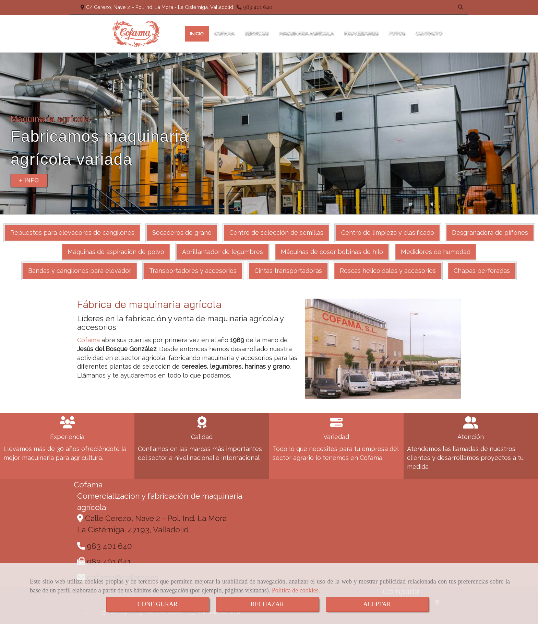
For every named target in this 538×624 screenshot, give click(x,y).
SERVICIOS (256, 33)
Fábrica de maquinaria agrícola (149, 304)
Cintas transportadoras (288, 270)
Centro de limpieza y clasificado (387, 232)
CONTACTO (431, 33)
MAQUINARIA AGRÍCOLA (306, 33)
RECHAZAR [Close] (267, 604)
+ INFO (29, 180)
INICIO (197, 33)
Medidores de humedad (435, 251)
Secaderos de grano (182, 232)
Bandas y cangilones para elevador (79, 270)
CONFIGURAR (158, 604)
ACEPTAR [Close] (377, 604)
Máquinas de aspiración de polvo (116, 251)
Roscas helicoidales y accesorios (388, 270)
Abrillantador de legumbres (222, 251)
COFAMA (224, 33)
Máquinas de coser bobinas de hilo (332, 251)
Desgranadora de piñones (490, 232)
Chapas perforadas (482, 270)
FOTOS (397, 33)
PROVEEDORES (361, 33)
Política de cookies (295, 590)
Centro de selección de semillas (276, 232)
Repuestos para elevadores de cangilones (72, 232)
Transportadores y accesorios (193, 270)
